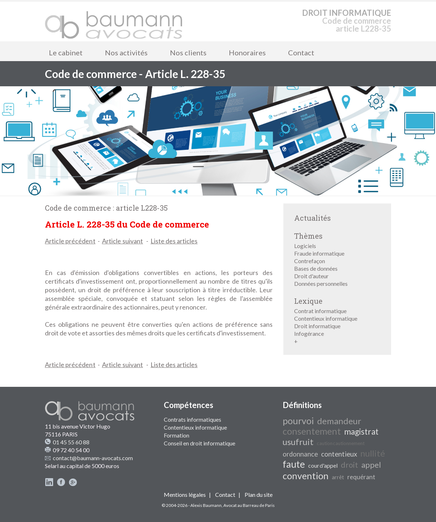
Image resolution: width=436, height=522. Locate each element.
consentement (312, 431)
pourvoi (298, 420)
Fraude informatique (319, 253)
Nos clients (188, 52)
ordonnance (300, 454)
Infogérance (309, 333)
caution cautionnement (341, 443)
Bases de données (316, 268)
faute (294, 464)
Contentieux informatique (325, 318)
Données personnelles (321, 283)
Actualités (312, 218)
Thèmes (308, 236)
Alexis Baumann (206, 505)
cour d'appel (323, 465)
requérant (361, 477)
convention (306, 475)
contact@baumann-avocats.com (93, 457)
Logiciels (305, 245)
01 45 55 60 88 (71, 442)
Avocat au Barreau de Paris (249, 505)
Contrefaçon (309, 260)
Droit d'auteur (311, 276)
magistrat (361, 431)
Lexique (308, 301)
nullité (372, 453)
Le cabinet (66, 52)
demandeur (339, 421)
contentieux (339, 454)
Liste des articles (174, 241)
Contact (301, 52)
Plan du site (259, 494)
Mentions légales (185, 494)
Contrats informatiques (192, 419)
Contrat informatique (320, 310)
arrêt (338, 477)
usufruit (298, 441)
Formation (176, 435)
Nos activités (126, 52)
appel (371, 465)
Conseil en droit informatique (199, 443)
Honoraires (247, 52)
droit (349, 465)
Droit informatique (317, 325)
